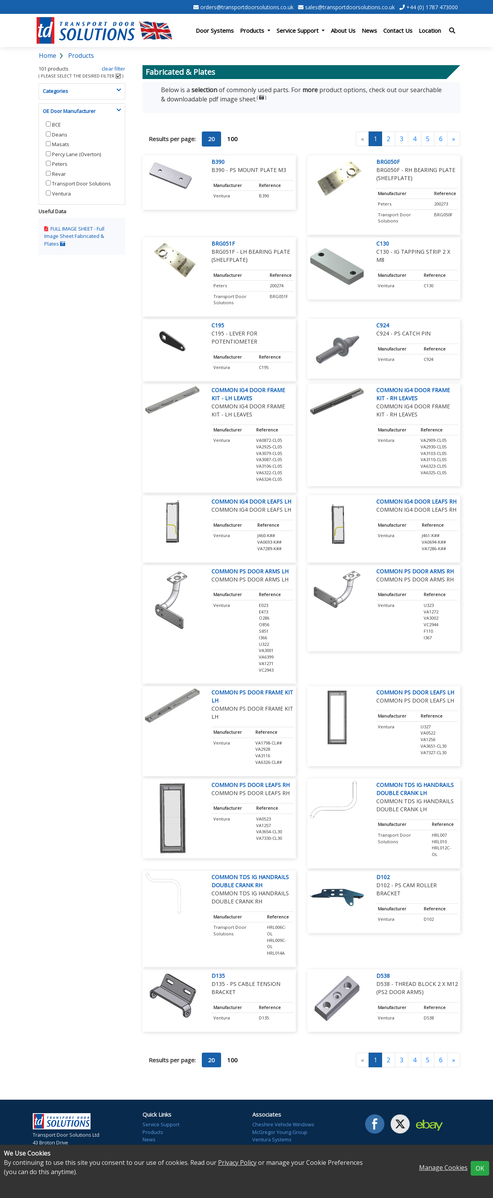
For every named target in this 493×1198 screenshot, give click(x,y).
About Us (343, 30)
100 (232, 139)
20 (211, 139)
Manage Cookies (443, 1167)
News (369, 30)
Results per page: (172, 139)
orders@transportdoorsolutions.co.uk (246, 7)
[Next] (453, 138)
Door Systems (215, 30)
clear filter (113, 68)
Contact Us (398, 30)
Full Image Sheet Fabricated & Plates (74, 236)
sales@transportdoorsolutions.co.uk (350, 7)
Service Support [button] (298, 30)
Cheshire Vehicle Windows (283, 1124)
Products (81, 55)
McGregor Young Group (279, 1132)
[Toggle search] (452, 30)
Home (47, 55)
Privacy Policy (237, 1162)
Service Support (161, 1124)
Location (430, 30)
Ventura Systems (272, 1139)
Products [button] (253, 30)
